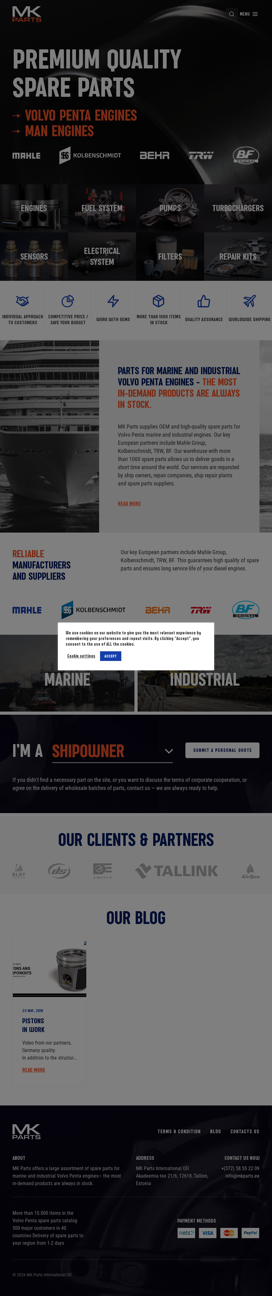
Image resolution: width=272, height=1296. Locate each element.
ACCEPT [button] (110, 655)
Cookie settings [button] (81, 656)
